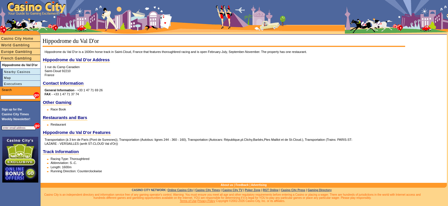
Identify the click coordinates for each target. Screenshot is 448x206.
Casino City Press (293, 190)
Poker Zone (252, 190)
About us (227, 185)
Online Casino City (180, 190)
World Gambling (15, 45)
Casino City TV (232, 190)
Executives (13, 84)
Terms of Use (188, 201)
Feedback (242, 185)
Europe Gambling (16, 52)
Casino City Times (207, 190)
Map (7, 78)
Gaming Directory (320, 190)
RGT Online (271, 190)
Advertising (259, 185)
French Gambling (16, 58)
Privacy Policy (206, 201)
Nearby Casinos (17, 72)
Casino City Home (17, 39)
